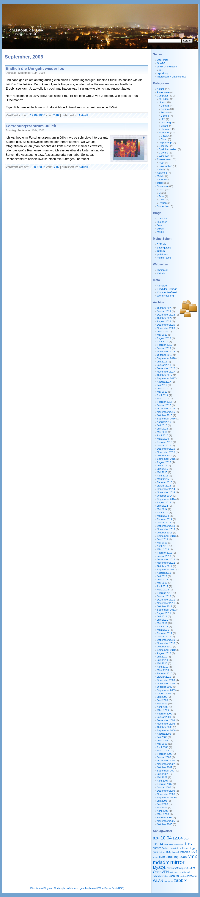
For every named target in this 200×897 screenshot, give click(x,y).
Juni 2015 (162, 468)
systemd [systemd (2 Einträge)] (184, 876)
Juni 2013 (162, 539)
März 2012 (163, 589)
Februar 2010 (164, 673)
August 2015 (164, 462)
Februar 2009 (164, 713)
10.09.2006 (37, 167)
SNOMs (163, 179)
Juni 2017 (162, 388)
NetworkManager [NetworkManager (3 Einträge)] (176, 868)
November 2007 (166, 764)
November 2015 (166, 452)
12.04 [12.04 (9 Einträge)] (177, 838)
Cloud (164, 139)
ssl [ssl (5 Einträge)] (177, 876)
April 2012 (162, 586)
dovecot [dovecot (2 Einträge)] (172, 848)
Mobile (160, 176)
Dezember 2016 (166, 408)
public (160, 182)
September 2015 (166, 458)
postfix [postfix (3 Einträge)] (182, 872)
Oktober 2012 (164, 566)
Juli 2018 (162, 361)
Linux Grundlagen (167, 66)
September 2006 (166, 797)
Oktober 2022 (164, 318)
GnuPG (161, 63)
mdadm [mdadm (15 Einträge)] (161, 862)
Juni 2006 (162, 804)
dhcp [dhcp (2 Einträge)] (180, 845)
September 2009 (166, 690)
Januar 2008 (164, 757)
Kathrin (161, 273)
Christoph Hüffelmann (66, 888)
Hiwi (161, 169)
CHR (56, 115)
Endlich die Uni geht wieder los (35, 68)
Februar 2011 (164, 633)
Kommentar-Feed (167, 292)
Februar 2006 (164, 817)
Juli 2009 (162, 696)
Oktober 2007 (164, 767)
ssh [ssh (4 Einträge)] (172, 875)
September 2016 (166, 418)
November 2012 (166, 562)
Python (163, 203)
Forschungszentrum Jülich (31, 126)
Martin (160, 232)
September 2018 (166, 358)
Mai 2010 (162, 663)
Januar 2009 (164, 717)
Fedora (165, 112)
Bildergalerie (164, 247)
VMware (163, 152)
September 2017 (166, 378)
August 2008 (164, 733)
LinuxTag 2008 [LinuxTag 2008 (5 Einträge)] (176, 857)
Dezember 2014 (166, 489)
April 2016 (162, 435)
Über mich (162, 59)
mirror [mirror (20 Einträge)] (177, 862)
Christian (162, 218)
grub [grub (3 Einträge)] (155, 852)
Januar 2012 (164, 596)
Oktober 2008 (164, 727)
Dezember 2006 (166, 790)
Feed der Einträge (167, 289)
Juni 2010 (162, 660)
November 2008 (166, 723)
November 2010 (166, 643)
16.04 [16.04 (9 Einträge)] (158, 844)
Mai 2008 (162, 743)
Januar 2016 (164, 445)
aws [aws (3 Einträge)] (166, 844)
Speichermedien (168, 149)
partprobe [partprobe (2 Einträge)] (173, 872)
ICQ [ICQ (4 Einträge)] (168, 851)
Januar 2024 (164, 311)
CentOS (165, 105)
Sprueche (162, 206)
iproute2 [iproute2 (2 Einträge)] (175, 852)
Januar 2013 (164, 556)
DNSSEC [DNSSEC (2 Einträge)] (157, 848)
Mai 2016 (162, 432)
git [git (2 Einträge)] (190, 848)
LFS (163, 119)
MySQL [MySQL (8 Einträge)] (159, 867)
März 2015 (163, 479)
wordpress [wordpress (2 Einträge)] (168, 881)
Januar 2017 (164, 405)
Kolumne (162, 172)
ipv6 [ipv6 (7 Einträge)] (194, 852)
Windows (164, 156)
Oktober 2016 (164, 415)
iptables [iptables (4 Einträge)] (185, 851)
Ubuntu (165, 129)
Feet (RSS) (118, 888)
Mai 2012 (162, 582)
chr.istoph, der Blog (27, 30)
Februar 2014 (164, 519)
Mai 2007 (162, 777)
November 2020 (166, 328)
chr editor (164, 99)
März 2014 (163, 515)
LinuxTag (166, 122)
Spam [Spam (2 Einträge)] (167, 876)
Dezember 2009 (166, 680)
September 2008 (166, 730)
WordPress (104, 888)
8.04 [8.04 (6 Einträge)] (156, 838)
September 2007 (166, 770)
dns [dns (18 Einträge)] (187, 844)
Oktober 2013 (164, 532)
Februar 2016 (164, 442)
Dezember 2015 (166, 448)
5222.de (161, 244)
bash (161, 189)
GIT (161, 70)
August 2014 (164, 502)
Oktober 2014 (164, 495)
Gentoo (165, 115)
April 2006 (162, 810)
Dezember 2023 (166, 314)
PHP (161, 199)
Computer (162, 95)
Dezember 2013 (166, 525)
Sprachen (162, 186)
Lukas (160, 228)
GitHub (161, 251)
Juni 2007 (162, 774)
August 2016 (164, 422)
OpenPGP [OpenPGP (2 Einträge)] (191, 868)
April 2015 (162, 475)
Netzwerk (164, 132)
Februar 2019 (164, 344)
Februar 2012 (164, 593)
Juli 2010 (162, 656)
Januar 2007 (164, 787)
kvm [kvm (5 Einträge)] (162, 857)
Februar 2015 (164, 482)
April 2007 (162, 780)
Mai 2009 (162, 703)
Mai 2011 (162, 623)
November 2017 (166, 371)
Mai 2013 (162, 542)
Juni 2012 (162, 579)
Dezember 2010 (166, 639)
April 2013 (162, 546)
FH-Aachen (163, 159)
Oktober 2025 (164, 308)
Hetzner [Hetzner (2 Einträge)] (162, 852)
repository (162, 73)
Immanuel (162, 270)
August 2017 (164, 381)
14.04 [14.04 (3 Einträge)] (186, 838)
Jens (159, 225)
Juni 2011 (162, 619)
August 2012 (164, 572)
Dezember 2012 (166, 559)
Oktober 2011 (164, 606)
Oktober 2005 (164, 824)
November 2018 (166, 351)
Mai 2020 (162, 334)
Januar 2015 (164, 485)
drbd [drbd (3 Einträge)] (179, 848)
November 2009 (166, 683)
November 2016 (166, 412)
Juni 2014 (162, 505)
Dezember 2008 (166, 720)
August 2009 (164, 693)
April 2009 (162, 707)
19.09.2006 (37, 115)
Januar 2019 (164, 348)
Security (163, 146)
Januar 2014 (164, 522)
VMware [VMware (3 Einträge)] (192, 876)
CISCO (165, 135)
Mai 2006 (162, 807)
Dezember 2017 (166, 368)
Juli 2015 (162, 465)
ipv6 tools (162, 254)
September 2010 (166, 650)
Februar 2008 (164, 753)
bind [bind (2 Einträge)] (171, 845)
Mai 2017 (162, 391)
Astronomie (163, 92)
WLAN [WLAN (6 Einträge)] (158, 881)
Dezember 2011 (166, 599)
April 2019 (162, 341)
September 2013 (166, 536)
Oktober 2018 (164, 355)
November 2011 (166, 603)
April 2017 (162, 395)
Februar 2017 (164, 401)
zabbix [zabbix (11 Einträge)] (180, 880)
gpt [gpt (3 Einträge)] (193, 848)
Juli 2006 (162, 800)
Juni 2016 (162, 428)
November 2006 (166, 794)
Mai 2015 (162, 472)
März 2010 (163, 670)
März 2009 (163, 710)
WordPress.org (165, 295)
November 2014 (166, 492)
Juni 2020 (162, 331)
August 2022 (164, 321)
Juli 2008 (162, 737)
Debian (165, 109)
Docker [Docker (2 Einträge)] (165, 848)
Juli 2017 (162, 385)
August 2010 (164, 653)
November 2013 (166, 529)
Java (161, 196)
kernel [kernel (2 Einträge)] (155, 857)
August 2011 (164, 613)
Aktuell (83, 115)
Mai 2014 (162, 509)
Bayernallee (165, 166)
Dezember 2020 (166, 324)
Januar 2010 (164, 676)
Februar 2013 (164, 552)
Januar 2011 (164, 636)
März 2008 (163, 750)
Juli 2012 (162, 576)
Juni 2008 (162, 740)
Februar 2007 (164, 784)
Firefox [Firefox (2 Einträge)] (185, 848)
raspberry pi (165, 142)
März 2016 (163, 438)
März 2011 (163, 629)
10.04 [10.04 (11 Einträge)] (166, 837)
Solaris (164, 125)
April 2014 (162, 512)
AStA (161, 162)
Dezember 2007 (166, 760)
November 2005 (166, 821)
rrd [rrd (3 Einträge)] (188, 872)
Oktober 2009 (164, 686)
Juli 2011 (162, 616)
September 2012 (166, 569)
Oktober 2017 (164, 375)
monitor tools (164, 257)
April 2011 (162, 626)
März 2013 (163, 549)
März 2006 (163, 814)
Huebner (162, 222)
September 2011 (166, 609)
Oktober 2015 (164, 455)
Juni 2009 (162, 700)
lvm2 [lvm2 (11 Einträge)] (192, 856)
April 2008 (162, 747)
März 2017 (163, 398)
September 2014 (166, 499)
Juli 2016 (162, 425)
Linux (162, 102)
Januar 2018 (164, 365)
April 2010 (162, 666)
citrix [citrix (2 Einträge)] (176, 845)
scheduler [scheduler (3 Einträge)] (158, 876)
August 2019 (164, 338)
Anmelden (162, 285)
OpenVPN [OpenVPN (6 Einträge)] (161, 872)
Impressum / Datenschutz (171, 76)
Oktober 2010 (164, 646)
